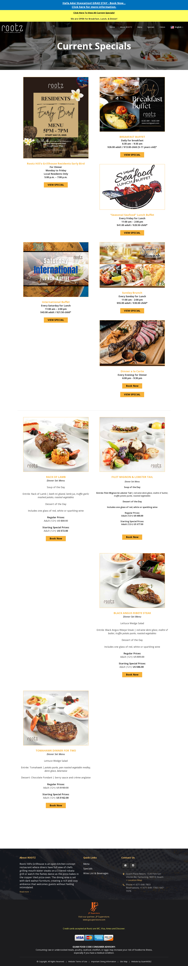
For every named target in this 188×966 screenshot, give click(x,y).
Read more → (25, 891)
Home (112, 27)
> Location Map (134, 880)
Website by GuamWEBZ (141, 961)
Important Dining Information (103, 961)
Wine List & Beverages (95, 873)
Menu (139, 27)
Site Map (123, 961)
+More (162, 27)
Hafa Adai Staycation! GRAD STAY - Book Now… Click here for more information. (94, 5)
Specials (150, 27)
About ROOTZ (126, 27)
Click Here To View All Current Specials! (94, 12)
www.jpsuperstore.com (94, 919)
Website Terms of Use (77, 961)
